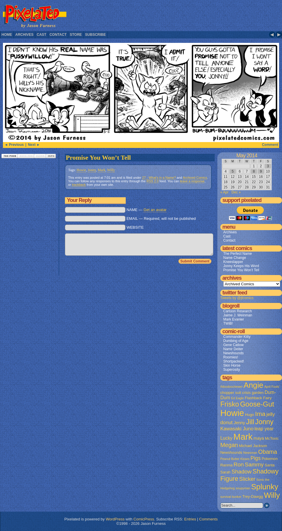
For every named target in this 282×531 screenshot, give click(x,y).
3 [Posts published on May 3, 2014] (268, 166)
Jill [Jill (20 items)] (250, 422)
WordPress (115, 519)
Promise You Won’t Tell (98, 157)
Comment (270, 145)
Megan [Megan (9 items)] (229, 445)
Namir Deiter (233, 349)
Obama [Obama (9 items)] (267, 452)
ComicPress (143, 519)
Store (76, 35)
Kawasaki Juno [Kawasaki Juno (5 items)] (237, 428)
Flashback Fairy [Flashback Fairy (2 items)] (258, 398)
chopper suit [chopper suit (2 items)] (230, 392)
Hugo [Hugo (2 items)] (249, 414)
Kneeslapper (233, 262)
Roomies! (230, 357)
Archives (24, 35)
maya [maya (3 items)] (259, 438)
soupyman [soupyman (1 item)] (243, 488)
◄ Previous (14, 145)
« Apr (224, 192)
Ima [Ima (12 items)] (260, 413)
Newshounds (233, 353)
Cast (41, 35)
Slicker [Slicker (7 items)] (247, 479)
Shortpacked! (233, 361)
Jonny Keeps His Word (241, 266)
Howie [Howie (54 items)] (232, 413)
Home (6, 35)
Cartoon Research (237, 311)
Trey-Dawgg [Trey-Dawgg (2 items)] (252, 496)
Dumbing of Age (235, 341)
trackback (79, 184)
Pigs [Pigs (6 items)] (256, 458)
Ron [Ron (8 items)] (239, 464)
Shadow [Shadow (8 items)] (241, 471)
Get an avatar (155, 210)
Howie (81, 170)
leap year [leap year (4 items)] (263, 428)
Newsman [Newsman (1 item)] (250, 452)
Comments (208, 519)
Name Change (234, 258)
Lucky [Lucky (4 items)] (226, 438)
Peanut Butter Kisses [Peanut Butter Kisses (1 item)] (235, 459)
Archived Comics (195, 177)
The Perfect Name (237, 254)
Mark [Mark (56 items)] (243, 436)
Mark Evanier (233, 319)
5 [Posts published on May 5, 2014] (233, 171)
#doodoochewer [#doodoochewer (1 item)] (231, 386)
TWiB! (228, 323)
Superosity (231, 370)
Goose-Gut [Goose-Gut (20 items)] (257, 404)
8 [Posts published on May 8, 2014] (254, 171)
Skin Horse (232, 365)
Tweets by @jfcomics (237, 298)
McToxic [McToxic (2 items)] (272, 438)
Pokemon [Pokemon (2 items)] (270, 458)
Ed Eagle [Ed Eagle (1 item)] (237, 398)
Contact (58, 35)
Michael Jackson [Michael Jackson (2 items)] (253, 446)
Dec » (236, 192)
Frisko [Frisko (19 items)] (229, 404)
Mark (101, 170)
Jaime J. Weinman (237, 315)
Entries (190, 519)
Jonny (92, 170)
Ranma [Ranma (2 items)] (226, 465)
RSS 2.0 (153, 181)
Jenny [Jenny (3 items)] (239, 422)
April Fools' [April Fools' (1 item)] (272, 386)
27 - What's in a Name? (159, 177)
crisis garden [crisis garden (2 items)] (252, 392)
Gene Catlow (233, 345)
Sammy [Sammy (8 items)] (254, 464)
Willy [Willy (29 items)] (272, 495)
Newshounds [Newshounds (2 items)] (231, 452)
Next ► (34, 145)
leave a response (192, 181)
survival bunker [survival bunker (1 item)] (230, 496)
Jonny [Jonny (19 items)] (264, 422)
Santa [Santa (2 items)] (270, 465)
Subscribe (95, 35)
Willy (111, 170)
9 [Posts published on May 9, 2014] (261, 171)
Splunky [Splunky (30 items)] (264, 487)
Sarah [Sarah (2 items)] (225, 472)
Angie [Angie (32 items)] (253, 385)
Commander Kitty (237, 337)
